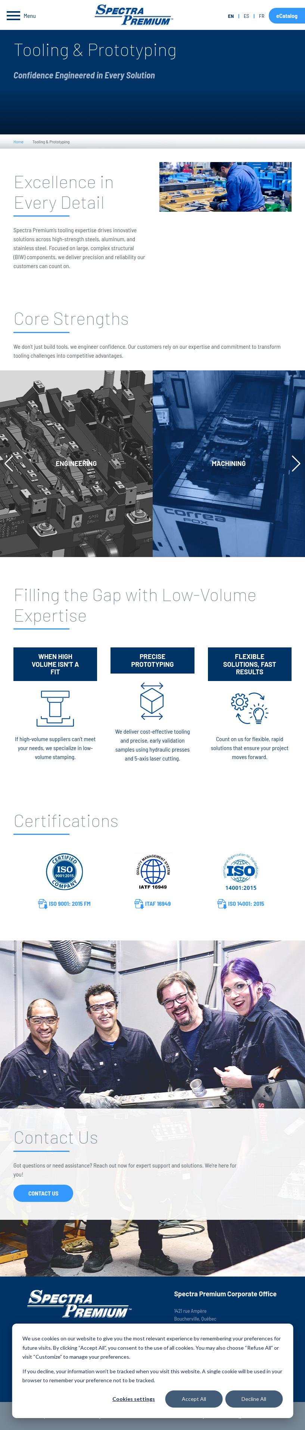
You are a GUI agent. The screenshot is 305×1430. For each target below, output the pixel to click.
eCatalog (287, 15)
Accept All (194, 1399)
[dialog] (152, 1371)
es (246, 16)
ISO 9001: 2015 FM (64, 904)
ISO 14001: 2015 (240, 904)
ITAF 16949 (152, 904)
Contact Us (43, 1193)
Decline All (254, 1399)
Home (18, 141)
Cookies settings (133, 1399)
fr (261, 16)
